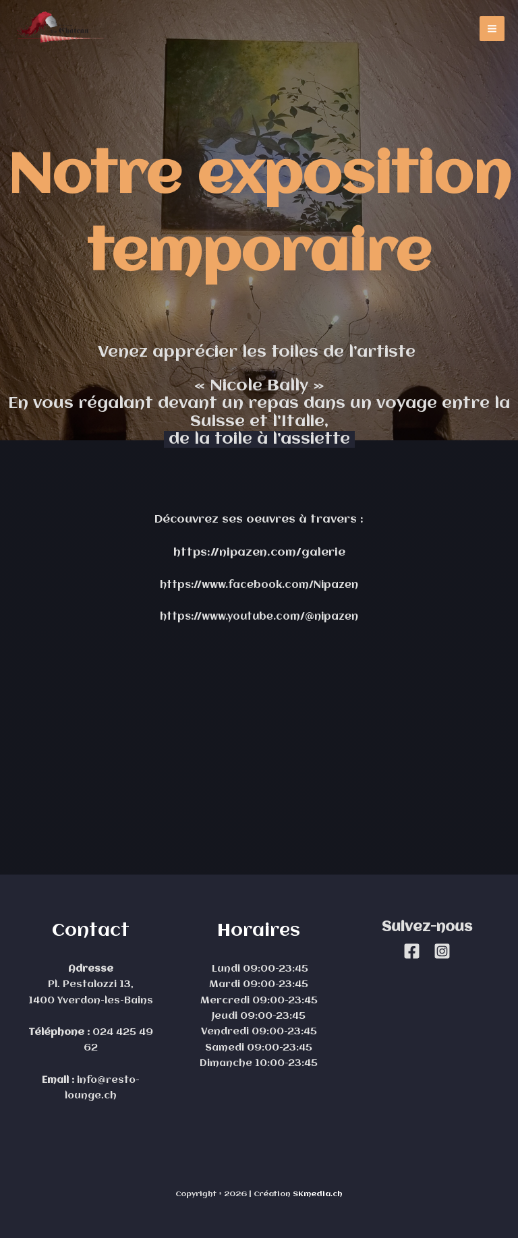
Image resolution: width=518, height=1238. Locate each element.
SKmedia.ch (318, 1194)
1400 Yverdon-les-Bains (90, 1001)
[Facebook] (411, 951)
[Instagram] (442, 951)
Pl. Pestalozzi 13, (91, 985)
